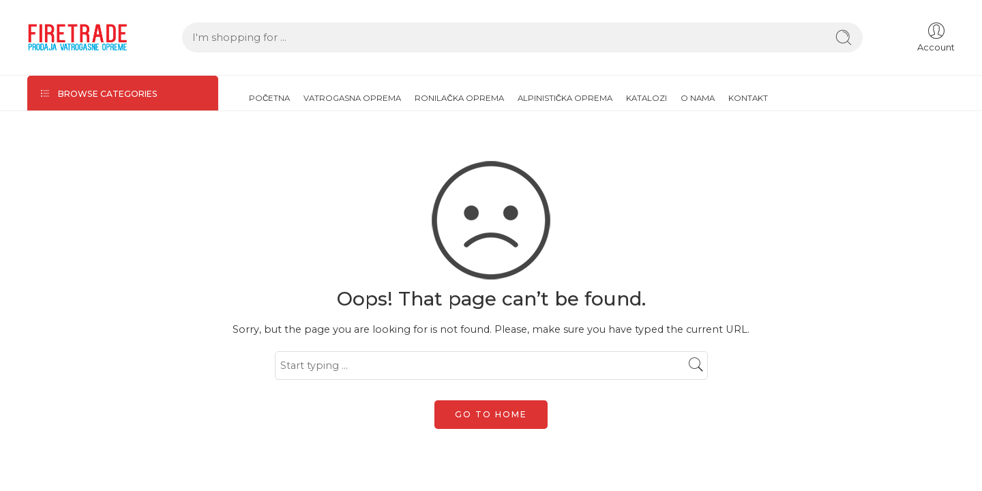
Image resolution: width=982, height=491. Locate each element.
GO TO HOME (491, 414)
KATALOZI (646, 98)
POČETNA (269, 98)
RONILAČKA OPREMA (459, 98)
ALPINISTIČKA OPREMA (565, 98)
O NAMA (698, 98)
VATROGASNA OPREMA (352, 98)
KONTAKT (748, 98)
